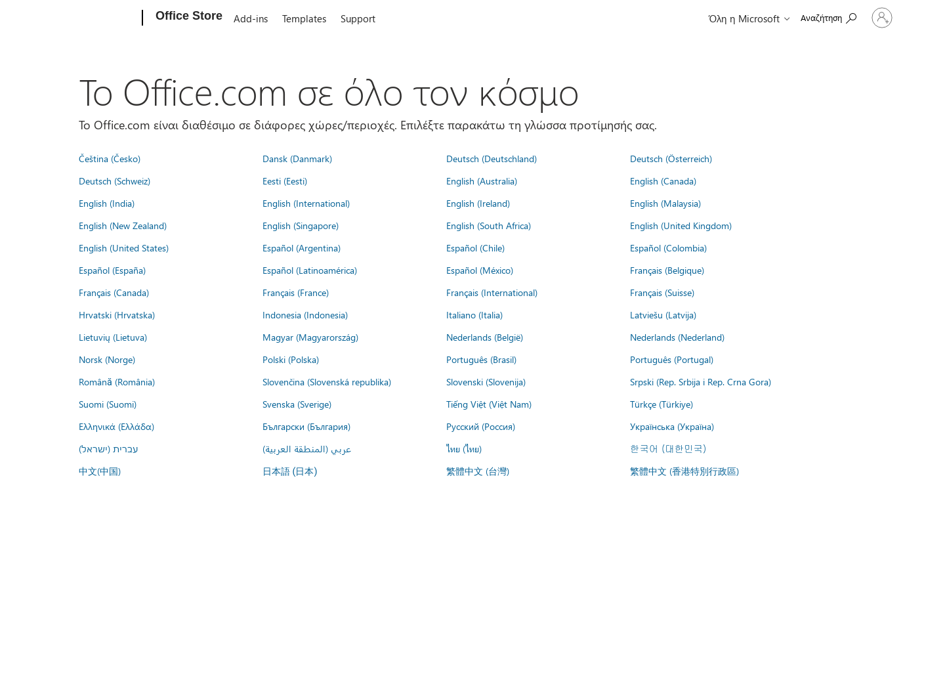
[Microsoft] (92, 18)
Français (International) (491, 292)
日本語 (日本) (290, 471)
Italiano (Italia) (474, 314)
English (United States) (124, 247)
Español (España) (112, 269)
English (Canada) (663, 180)
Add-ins (251, 18)
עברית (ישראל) (108, 448)
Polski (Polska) (290, 359)
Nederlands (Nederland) (677, 336)
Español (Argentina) (301, 247)
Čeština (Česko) (109, 158)
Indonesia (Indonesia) (305, 314)
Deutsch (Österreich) (671, 158)
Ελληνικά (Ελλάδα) (116, 426)
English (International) (306, 202)
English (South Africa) (488, 225)
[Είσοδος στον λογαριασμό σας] (861, 17)
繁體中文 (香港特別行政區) (684, 470)
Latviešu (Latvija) (663, 314)
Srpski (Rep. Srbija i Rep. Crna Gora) (700, 381)
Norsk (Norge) (107, 359)
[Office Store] (187, 18)
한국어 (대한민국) (668, 448)
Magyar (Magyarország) (310, 336)
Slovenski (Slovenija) (486, 381)
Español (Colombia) (668, 247)
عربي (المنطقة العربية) (306, 448)
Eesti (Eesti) (284, 180)
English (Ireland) (478, 202)
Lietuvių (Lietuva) (113, 336)
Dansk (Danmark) (297, 158)
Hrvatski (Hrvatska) (117, 314)
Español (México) (479, 269)
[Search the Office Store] (786, 17)
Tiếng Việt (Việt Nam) (489, 403)
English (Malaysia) (665, 202)
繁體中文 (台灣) (477, 470)
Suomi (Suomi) (107, 403)
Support (358, 18)
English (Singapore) (300, 225)
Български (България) (306, 426)
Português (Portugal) (671, 359)
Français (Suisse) (662, 292)
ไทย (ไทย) (464, 448)
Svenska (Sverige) (296, 403)
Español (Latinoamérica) (309, 269)
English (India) (107, 202)
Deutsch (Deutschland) (491, 158)
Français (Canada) (114, 292)
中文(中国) (100, 470)
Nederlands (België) (484, 336)
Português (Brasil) (481, 359)
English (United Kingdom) (681, 225)
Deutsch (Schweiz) (114, 180)
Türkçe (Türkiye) (661, 403)
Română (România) (117, 381)
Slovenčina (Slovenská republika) (326, 381)
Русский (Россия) (480, 426)
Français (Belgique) (667, 269)
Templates (304, 18)
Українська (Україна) (672, 426)
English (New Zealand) (123, 225)
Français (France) (295, 292)
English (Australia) (481, 180)
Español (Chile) (475, 247)
